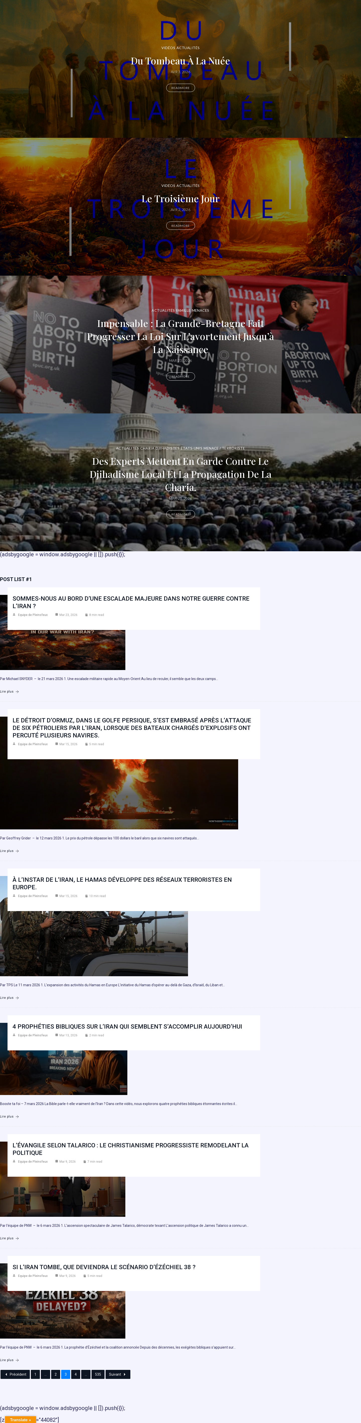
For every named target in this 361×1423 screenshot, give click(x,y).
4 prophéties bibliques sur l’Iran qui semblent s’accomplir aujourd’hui (127, 1026)
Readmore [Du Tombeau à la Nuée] (180, 88)
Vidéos (168, 48)
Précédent (15, 1374)
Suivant (118, 1374)
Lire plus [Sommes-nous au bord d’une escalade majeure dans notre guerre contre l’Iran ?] (9, 692)
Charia (147, 448)
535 (98, 1374)
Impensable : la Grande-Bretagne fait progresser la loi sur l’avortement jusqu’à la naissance (180, 336)
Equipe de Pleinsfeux (33, 615)
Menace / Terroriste (224, 448)
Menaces (200, 310)
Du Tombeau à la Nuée (180, 60)
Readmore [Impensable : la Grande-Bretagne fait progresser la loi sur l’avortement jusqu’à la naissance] (180, 376)
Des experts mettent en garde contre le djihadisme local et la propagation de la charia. (181, 474)
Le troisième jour (181, 198)
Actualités (188, 48)
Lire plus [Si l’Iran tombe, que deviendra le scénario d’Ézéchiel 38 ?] (9, 1360)
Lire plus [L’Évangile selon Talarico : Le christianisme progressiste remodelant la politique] (9, 1238)
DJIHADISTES (167, 448)
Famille (183, 310)
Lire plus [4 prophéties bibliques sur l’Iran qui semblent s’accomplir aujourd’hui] (9, 1117)
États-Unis (191, 448)
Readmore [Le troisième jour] (180, 226)
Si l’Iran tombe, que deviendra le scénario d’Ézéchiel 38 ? (104, 1267)
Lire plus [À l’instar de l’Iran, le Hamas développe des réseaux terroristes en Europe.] (9, 998)
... (45, 1374)
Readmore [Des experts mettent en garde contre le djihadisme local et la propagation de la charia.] (180, 514)
